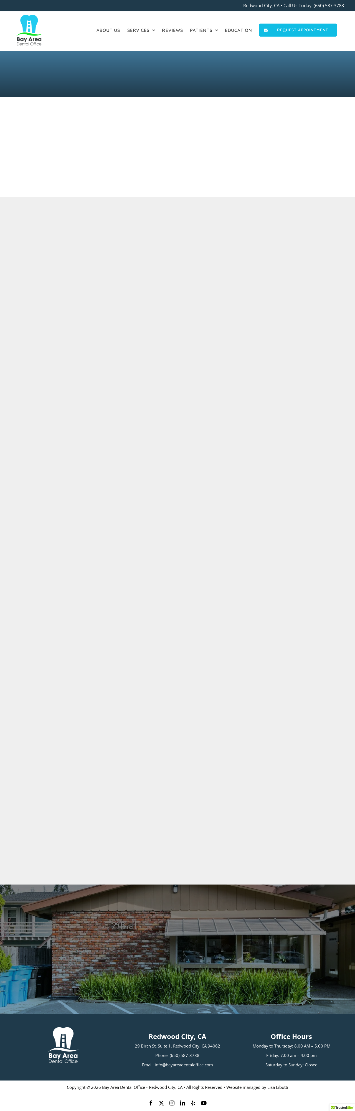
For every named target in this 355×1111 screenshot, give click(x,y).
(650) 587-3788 (329, 5)
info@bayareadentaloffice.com (184, 1064)
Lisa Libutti (277, 1087)
